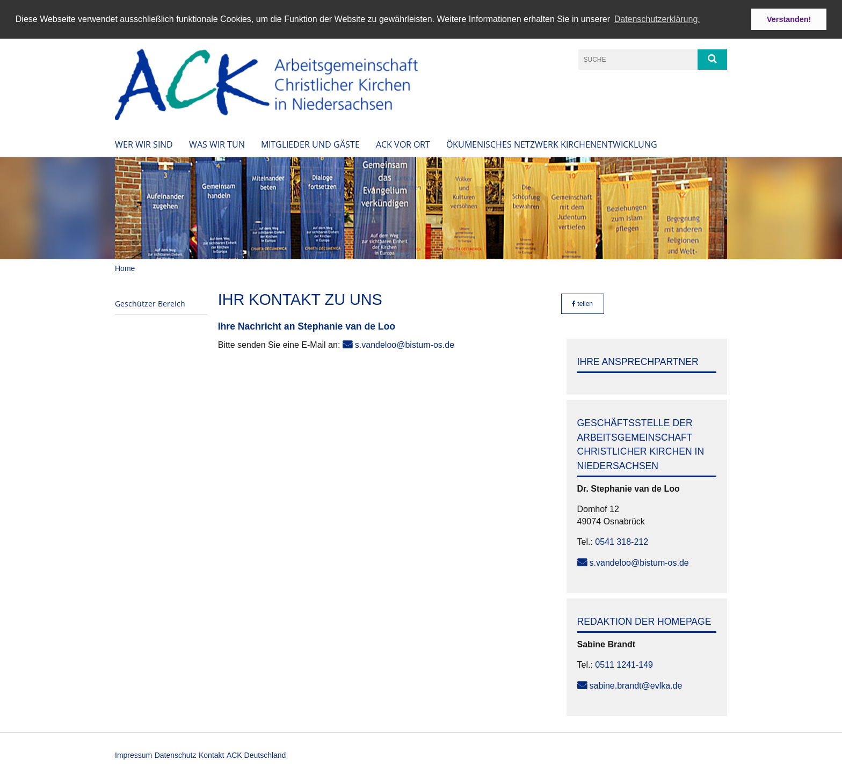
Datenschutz (176, 754)
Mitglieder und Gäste (310, 144)
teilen (582, 302)
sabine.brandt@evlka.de (636, 684)
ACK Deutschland (256, 754)
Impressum (133, 754)
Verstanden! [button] (789, 19)
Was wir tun (217, 144)
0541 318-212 (621, 541)
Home (125, 268)
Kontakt (211, 754)
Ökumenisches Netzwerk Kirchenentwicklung (551, 144)
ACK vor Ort (403, 144)
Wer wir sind (144, 144)
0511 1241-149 (624, 664)
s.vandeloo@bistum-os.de (404, 344)
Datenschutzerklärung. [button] (657, 19)
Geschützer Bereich (150, 302)
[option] (421, 208)
